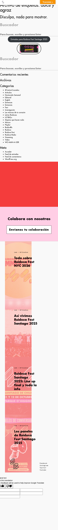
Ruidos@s (8, 127)
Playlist (7, 125)
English (7, 100)
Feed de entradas (11, 154)
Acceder (8, 152)
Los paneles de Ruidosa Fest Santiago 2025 (25, 437)
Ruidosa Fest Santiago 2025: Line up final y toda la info (25, 381)
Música (7, 122)
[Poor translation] (9, 486)
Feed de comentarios (13, 157)
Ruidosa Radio (10, 135)
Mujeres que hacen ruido (14, 120)
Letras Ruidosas (11, 115)
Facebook (43, 463)
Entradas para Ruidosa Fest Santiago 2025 (29, 39)
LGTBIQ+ (8, 117)
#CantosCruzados (12, 90)
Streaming (9, 137)
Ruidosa (8, 130)
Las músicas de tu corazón (15, 112)
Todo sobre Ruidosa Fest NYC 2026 (24, 262)
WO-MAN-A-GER (12, 142)
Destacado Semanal (13, 95)
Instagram (44, 465)
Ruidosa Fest (10, 132)
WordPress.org (11, 159)
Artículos (8, 92)
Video (7, 140)
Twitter (43, 468)
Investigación (10, 110)
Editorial (8, 97)
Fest (6, 107)
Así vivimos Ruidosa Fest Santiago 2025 (25, 319)
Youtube (43, 470)
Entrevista (8, 102)
